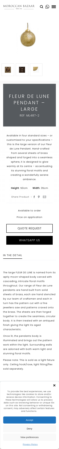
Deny (29, 428)
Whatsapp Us (29, 240)
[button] (54, 385)
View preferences (29, 437)
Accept (29, 420)
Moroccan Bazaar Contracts (19, 7)
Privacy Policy (30, 444)
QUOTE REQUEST (30, 228)
